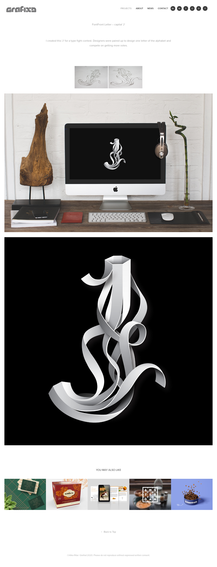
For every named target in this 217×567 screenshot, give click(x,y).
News (150, 8)
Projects (126, 8)
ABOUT (139, 8)
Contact (163, 8)
